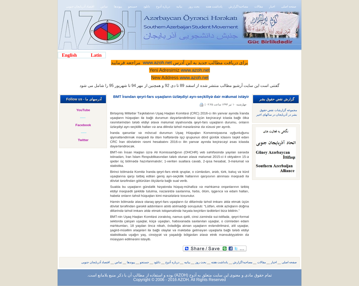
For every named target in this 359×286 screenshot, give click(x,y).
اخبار (274, 262)
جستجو (144, 262)
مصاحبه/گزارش (242, 262)
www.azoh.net (194, 77)
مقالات (261, 262)
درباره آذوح (172, 262)
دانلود (157, 262)
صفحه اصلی (289, 262)
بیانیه (187, 262)
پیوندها (131, 262)
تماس (118, 262)
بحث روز (200, 262)
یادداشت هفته (219, 262)
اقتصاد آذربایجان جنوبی (95, 262)
